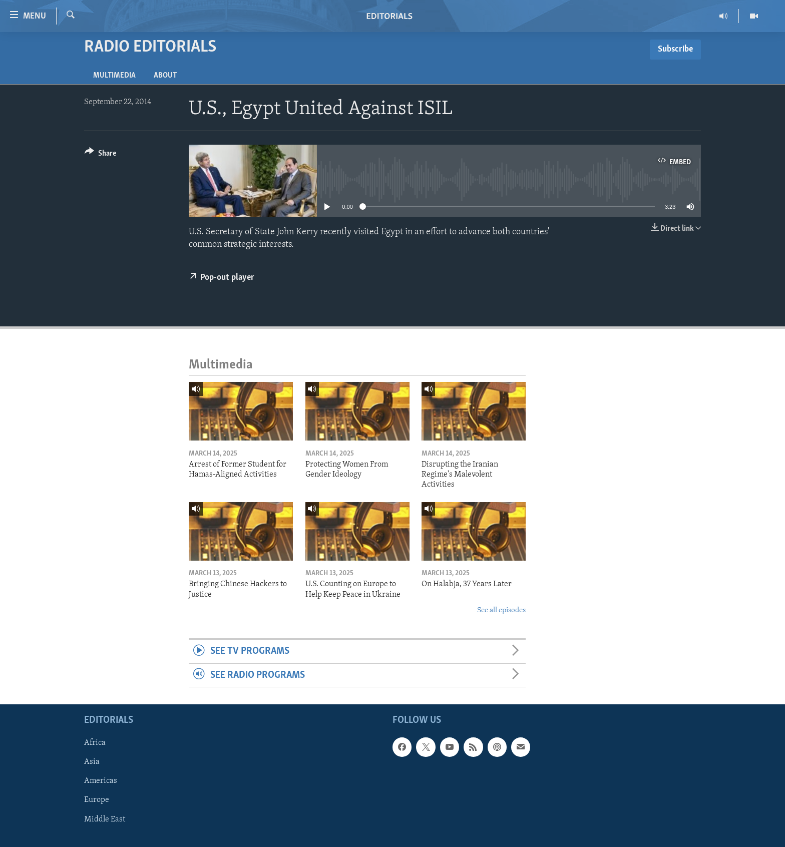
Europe (96, 800)
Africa (95, 743)
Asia (92, 762)
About (165, 76)
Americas (100, 781)
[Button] (100, 155)
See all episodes (501, 610)
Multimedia (114, 76)
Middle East (104, 819)
